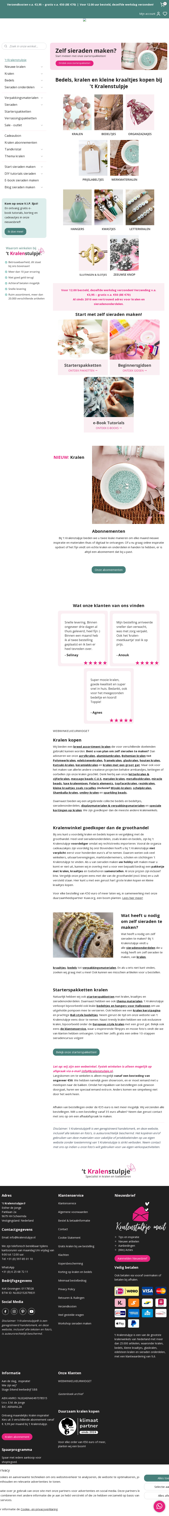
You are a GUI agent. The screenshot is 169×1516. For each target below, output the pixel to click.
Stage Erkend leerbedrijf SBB (19, 1389)
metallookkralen (138, 779)
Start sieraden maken (24, 167)
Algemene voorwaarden (73, 1212)
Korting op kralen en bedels (75, 1272)
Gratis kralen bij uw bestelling (76, 1246)
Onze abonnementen (109, 570)
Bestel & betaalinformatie (74, 1220)
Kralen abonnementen (21, 142)
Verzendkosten (67, 1306)
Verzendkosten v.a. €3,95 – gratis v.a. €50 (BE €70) (41, 4)
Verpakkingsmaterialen (24, 98)
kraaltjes (59, 968)
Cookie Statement (69, 1237)
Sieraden (24, 104)
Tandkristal (24, 149)
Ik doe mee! (15, 231)
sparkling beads (115, 792)
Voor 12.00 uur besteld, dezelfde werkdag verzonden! (116, 4)
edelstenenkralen (89, 760)
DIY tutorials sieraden (24, 173)
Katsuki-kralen (63, 765)
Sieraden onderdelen (24, 87)
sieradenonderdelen (140, 948)
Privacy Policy (66, 1289)
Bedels (24, 80)
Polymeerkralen (64, 760)
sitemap (98, 1509)
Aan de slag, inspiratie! (16, 1381)
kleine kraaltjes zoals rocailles (74, 788)
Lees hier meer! (132, 898)
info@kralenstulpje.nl (22, 1237)
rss (106, 1509)
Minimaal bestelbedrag (72, 1280)
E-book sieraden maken (22, 180)
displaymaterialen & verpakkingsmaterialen (113, 805)
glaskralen (130, 760)
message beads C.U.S (86, 779)
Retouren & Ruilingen (71, 1298)
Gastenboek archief (70, 1394)
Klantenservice (67, 1203)
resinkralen (146, 783)
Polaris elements (101, 783)
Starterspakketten (18, 111)
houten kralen (150, 760)
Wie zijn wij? (9, 1385)
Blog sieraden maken (24, 187)
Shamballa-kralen (65, 792)
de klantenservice (73, 1029)
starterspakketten (100, 996)
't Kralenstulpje (15, 60)
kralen (141, 957)
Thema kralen (24, 156)
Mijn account (150, 13)
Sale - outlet (24, 125)
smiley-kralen (89, 792)
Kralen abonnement (17, 1437)
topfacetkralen (126, 783)
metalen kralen (114, 779)
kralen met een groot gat (121, 765)
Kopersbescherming (70, 1263)
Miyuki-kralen (120, 788)
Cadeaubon (13, 136)
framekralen (113, 760)
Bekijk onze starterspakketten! (76, 1052)
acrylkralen (87, 756)
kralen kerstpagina (146, 1010)
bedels (72, 968)
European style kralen (108, 1024)
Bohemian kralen (134, 756)
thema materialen (129, 1001)
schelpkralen (142, 788)
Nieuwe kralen (24, 67)
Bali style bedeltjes (84, 1015)
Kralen (24, 73)
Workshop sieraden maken (74, 1323)
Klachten (63, 1255)
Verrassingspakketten (21, 118)
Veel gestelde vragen (71, 1315)
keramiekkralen (87, 765)
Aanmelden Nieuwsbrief (132, 1258)
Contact (63, 1229)
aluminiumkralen (108, 756)
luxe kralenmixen (75, 783)
